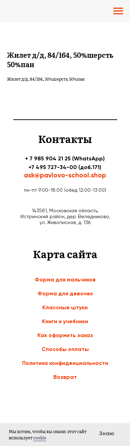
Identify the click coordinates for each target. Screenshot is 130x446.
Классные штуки (65, 307)
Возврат (65, 377)
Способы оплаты (65, 349)
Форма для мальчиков (65, 279)
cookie (39, 438)
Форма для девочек (65, 293)
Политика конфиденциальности (65, 363)
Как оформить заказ (65, 335)
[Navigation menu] (118, 11)
